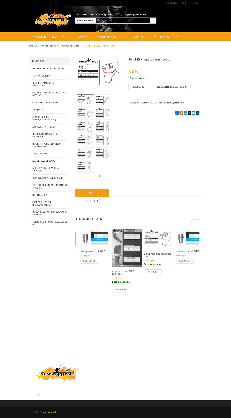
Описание (91, 192)
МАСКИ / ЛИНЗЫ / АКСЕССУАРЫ (48, 68)
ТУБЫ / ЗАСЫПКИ (40, 153)
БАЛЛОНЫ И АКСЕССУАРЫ (45, 102)
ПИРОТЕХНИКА (39, 195)
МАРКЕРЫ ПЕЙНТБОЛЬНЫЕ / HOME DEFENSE (49, 94)
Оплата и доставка (111, 37)
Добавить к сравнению (172, 87)
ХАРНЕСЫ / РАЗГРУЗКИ (43, 127)
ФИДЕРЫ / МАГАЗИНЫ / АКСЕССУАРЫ (43, 84)
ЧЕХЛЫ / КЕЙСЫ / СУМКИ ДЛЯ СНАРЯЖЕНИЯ (47, 145)
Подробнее (83, 272)
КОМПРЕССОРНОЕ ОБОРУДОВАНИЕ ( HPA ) (44, 118)
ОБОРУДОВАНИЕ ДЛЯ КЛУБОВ (47, 178)
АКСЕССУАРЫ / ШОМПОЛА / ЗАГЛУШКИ (46, 169)
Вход (184, 3)
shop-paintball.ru (50, 412)
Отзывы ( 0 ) (92, 201)
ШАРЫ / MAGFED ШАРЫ (43, 161)
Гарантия (140, 37)
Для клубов (80, 37)
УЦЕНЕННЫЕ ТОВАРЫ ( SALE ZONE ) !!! (49, 223)
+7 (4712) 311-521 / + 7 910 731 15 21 (94, 14)
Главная (39, 37)
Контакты (162, 37)
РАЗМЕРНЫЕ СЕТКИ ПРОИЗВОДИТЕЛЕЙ (60, 46)
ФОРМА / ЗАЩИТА (41, 76)
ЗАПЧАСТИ (37, 110)
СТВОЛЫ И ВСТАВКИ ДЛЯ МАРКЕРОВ (44, 135)
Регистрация (171, 3)
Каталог (58, 37)
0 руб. (134, 71)
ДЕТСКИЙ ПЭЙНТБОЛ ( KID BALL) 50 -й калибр (49, 186)
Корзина (194, 3)
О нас (180, 37)
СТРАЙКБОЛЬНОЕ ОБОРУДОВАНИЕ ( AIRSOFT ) (49, 213)
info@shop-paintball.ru (135, 14)
